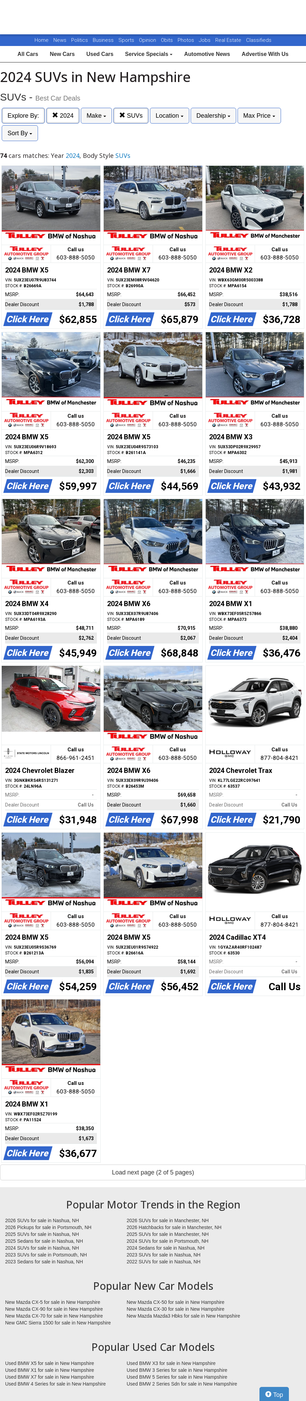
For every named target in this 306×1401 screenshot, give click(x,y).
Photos (186, 40)
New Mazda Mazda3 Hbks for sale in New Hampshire (183, 1316)
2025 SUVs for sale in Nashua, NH (42, 1234)
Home (42, 40)
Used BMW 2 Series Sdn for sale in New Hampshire (182, 1384)
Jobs (205, 40)
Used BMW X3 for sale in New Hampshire (171, 1363)
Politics (79, 40)
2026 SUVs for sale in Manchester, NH (168, 1220)
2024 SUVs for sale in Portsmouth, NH (167, 1241)
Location (169, 115)
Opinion (148, 40)
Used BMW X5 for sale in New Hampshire (49, 1363)
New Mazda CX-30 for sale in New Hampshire (176, 1309)
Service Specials (149, 54)
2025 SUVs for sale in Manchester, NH (168, 1234)
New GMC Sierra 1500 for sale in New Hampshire (58, 1322)
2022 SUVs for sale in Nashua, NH (164, 1261)
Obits (167, 40)
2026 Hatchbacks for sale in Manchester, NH (174, 1227)
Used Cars (99, 54)
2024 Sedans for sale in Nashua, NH (165, 1248)
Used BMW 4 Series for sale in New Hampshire (55, 1384)
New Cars (62, 54)
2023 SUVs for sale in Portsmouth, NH (46, 1255)
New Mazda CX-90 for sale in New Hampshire (54, 1309)
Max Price (259, 115)
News (59, 40)
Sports (127, 40)
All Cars (27, 54)
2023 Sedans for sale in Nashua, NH (44, 1261)
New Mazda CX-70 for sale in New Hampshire (54, 1316)
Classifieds (258, 40)
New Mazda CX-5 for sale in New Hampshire (52, 1302)
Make (96, 115)
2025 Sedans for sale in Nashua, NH (44, 1241)
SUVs (131, 115)
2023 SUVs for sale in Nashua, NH (164, 1255)
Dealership (213, 115)
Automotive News (207, 54)
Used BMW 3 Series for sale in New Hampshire (177, 1370)
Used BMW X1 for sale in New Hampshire (49, 1370)
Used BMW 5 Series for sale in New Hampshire (177, 1377)
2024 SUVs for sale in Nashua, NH (42, 1248)
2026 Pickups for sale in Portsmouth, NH (48, 1227)
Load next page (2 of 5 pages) (153, 1172)
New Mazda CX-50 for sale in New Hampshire (176, 1302)
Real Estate (229, 40)
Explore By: (23, 115)
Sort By (20, 133)
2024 (63, 115)
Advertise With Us (265, 54)
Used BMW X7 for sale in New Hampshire (49, 1377)
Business (104, 40)
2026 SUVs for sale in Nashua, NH (42, 1220)
